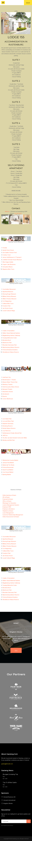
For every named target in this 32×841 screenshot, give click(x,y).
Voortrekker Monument (9, 289)
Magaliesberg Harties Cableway (11, 335)
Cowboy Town (7, 255)
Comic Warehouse (8, 399)
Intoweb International (9, 800)
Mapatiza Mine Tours (8, 269)
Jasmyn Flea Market (8, 462)
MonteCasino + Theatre (9, 379)
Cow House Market (8, 472)
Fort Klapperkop (7, 301)
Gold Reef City (7, 377)
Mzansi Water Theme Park (10, 382)
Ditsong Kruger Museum (9, 294)
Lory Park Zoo (7, 430)
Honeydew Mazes (8, 267)
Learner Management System (11, 505)
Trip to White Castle (10, 782)
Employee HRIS (7, 507)
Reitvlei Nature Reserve (9, 428)
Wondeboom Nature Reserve (11, 352)
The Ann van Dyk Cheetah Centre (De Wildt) (15, 438)
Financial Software (8, 499)
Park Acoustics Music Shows (11, 387)
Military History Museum (9, 296)
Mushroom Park (7, 342)
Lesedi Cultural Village (9, 310)
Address (7, 211)
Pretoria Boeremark (8, 467)
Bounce (5, 396)
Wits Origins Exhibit (8, 262)
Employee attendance (9, 509)
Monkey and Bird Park (9, 440)
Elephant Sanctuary (8, 423)
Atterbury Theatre (7, 384)
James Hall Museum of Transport (12, 257)
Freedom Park (6, 306)
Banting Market (7, 474)
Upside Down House (8, 250)
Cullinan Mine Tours (8, 303)
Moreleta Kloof (7, 340)
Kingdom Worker (8, 803)
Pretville (5, 248)
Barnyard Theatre (7, 389)
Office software (7, 501)
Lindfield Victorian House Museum (12, 259)
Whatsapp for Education (9, 503)
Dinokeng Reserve (8, 426)
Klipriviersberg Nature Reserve (11, 347)
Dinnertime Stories (8, 391)
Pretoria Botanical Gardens (10, 350)
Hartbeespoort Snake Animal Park (12, 433)
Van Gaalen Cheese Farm (10, 252)
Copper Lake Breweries (9, 264)
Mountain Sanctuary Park (10, 345)
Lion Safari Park (7, 419)
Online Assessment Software (11, 517)
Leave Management (8, 513)
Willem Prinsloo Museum (9, 299)
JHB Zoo (5, 435)
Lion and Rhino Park (8, 421)
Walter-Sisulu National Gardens (11, 333)
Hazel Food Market (8, 470)
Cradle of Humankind (8, 330)
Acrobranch (6, 394)
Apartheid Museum (8, 291)
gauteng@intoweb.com (7, 763)
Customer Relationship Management (13, 515)
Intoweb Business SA (9, 797)
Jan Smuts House (8, 308)
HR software (6, 497)
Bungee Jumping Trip (10, 774)
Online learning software (9, 495)
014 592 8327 (18, 213)
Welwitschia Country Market (10, 460)
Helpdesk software (8, 511)
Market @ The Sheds (8, 465)
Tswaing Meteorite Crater (10, 338)
